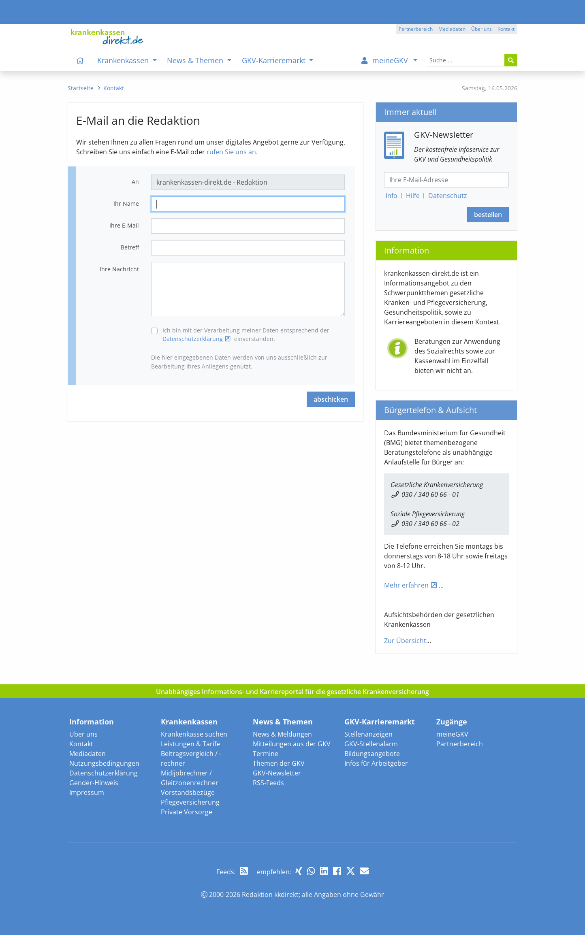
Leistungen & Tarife (190, 743)
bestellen (488, 214)
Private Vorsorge (186, 811)
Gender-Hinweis (93, 782)
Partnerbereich (459, 743)
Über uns (83, 734)
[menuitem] (80, 60)
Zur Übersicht (405, 640)
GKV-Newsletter (277, 773)
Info (391, 195)
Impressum (86, 792)
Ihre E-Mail (124, 225)
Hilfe (413, 195)
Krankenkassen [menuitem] (124, 60)
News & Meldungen (282, 734)
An (135, 181)
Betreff (130, 247)
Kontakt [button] (506, 29)
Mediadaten (87, 753)
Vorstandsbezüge (188, 792)
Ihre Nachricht (119, 269)
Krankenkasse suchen (194, 734)
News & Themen (283, 721)
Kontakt (81, 743)
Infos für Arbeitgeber (376, 763)
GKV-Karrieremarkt (379, 721)
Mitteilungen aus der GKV (292, 743)
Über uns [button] (481, 29)
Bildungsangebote (372, 753)
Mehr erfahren (406, 585)
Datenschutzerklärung (192, 339)
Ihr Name (126, 203)
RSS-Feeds (268, 782)
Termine (265, 753)
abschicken (331, 399)
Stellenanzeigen (368, 734)
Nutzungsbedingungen (104, 763)
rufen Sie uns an (231, 151)
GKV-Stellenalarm (371, 743)
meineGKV (452, 734)
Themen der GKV (279, 763)
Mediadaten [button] (451, 29)
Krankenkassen (189, 721)
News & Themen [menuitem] (196, 60)
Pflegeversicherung (190, 802)
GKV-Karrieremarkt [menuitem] (274, 60)
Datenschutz (447, 195)
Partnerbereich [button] (416, 29)
